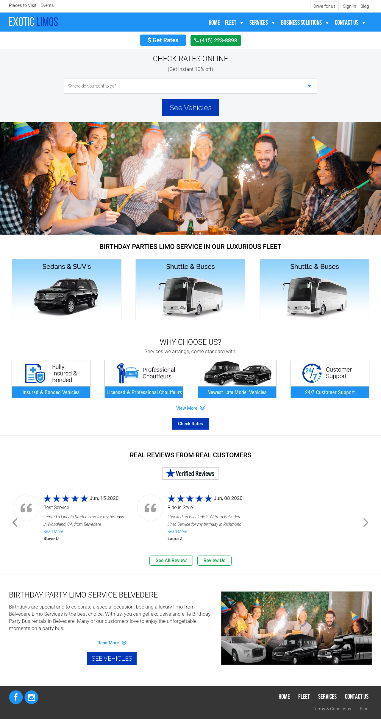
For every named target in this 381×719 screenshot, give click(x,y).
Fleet (230, 23)
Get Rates (163, 40)
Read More (53, 531)
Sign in (349, 6)
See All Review (171, 560)
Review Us (215, 560)
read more (111, 642)
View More (190, 408)
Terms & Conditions (332, 709)
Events (47, 5)
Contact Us (346, 23)
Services (258, 23)
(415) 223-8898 (215, 40)
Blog (364, 6)
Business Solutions (301, 23)
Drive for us (324, 6)
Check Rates (190, 423)
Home (214, 23)
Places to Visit (23, 5)
